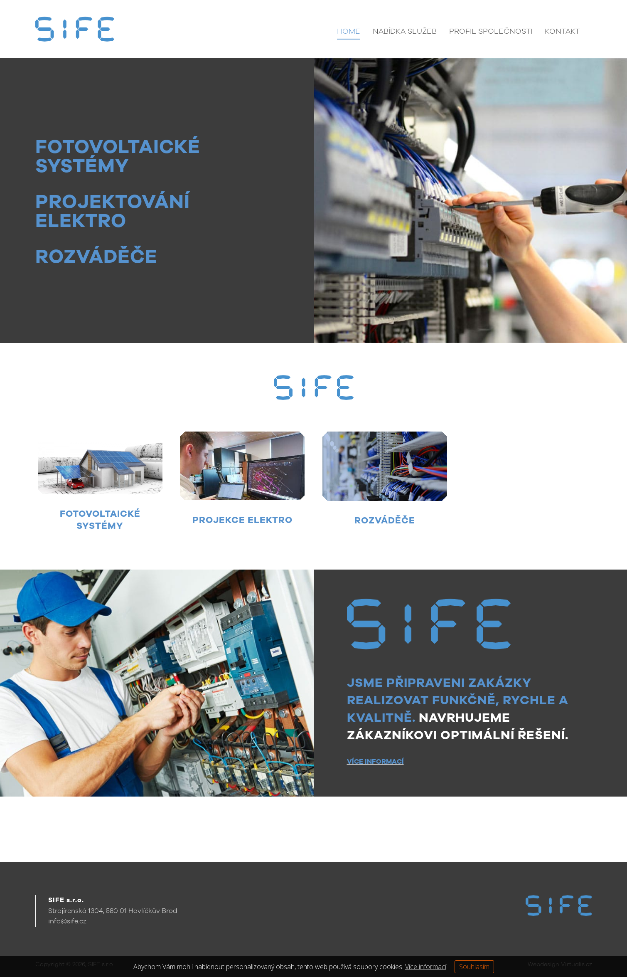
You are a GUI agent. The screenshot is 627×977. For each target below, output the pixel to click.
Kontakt (562, 31)
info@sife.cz (67, 921)
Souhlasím (474, 966)
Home (348, 31)
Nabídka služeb (405, 31)
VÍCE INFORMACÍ (375, 762)
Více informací (425, 966)
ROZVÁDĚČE (96, 256)
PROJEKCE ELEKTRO (242, 520)
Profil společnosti (490, 31)
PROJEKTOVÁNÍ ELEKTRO (112, 211)
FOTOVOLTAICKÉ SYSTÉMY (117, 156)
